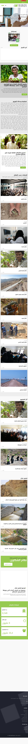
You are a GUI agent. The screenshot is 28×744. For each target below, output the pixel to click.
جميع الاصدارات (14, 45)
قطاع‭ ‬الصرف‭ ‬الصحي (22, 342)
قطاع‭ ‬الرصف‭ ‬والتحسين (24, 714)
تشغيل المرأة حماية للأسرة (21, 469)
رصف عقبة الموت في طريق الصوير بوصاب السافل (16, 500)
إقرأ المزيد (24, 94)
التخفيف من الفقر (23, 419)
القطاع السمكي (23, 390)
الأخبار (26, 726)
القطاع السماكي (24, 717)
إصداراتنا (26, 728)
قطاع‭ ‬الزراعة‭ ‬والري (23, 271)
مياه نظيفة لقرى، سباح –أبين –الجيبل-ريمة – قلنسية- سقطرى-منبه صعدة (16, 549)
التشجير (25, 223)
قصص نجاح (24, 498)
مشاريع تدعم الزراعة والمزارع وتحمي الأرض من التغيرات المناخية (15, 524)
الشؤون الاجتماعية (23, 366)
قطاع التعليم (24, 199)
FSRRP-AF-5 (23, 1)
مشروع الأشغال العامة (12, 735)
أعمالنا (25, 197)
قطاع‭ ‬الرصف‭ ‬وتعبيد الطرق (21, 294)
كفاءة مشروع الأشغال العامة (20, 421)
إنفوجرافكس (25, 729)
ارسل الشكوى (8, 564)
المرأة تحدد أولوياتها (22, 445)
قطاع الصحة (24, 247)
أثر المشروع (24, 467)
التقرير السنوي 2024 (14, 43)
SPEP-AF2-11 (23, 2)
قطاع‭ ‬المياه (24, 318)
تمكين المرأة (24, 443)
